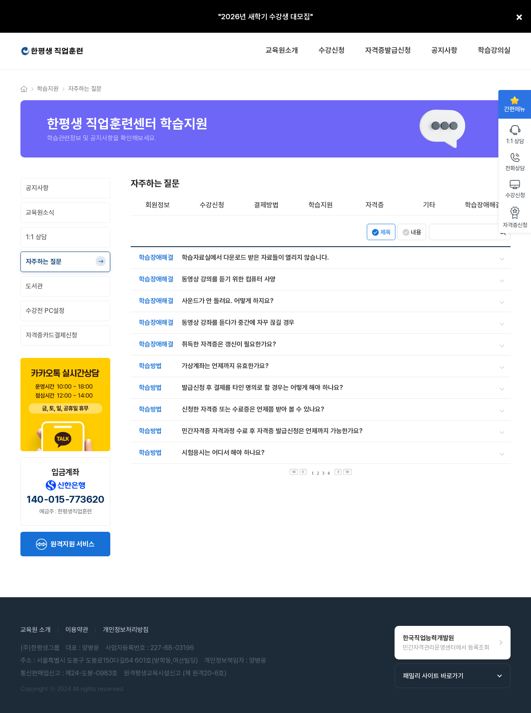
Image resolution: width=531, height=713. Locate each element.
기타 (429, 205)
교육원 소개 (35, 630)
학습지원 (320, 205)
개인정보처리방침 (126, 630)
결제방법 (266, 205)
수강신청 (212, 205)
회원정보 (157, 205)
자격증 (375, 205)
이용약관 (76, 630)
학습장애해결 (483, 205)
